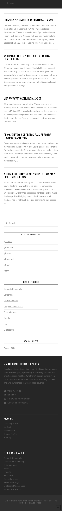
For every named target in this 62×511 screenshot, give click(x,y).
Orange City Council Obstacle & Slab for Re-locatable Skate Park (28, 136)
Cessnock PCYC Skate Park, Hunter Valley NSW (28, 20)
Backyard (9, 259)
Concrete (8, 247)
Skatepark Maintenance (14, 486)
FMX (6, 271)
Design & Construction (13, 306)
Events (7, 253)
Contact (7, 427)
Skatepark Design (11, 482)
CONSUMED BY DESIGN (35, 503)
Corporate (8, 295)
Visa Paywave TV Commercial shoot (22, 99)
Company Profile (11, 423)
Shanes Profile (10, 434)
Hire (5, 324)
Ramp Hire (8, 475)
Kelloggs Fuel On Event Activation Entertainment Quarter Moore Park (30, 175)
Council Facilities (11, 301)
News (6, 468)
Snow (7, 265)
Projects (7, 472)
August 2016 (9, 348)
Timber (8, 241)
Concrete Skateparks (13, 289)
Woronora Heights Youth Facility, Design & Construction (27, 57)
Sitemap (7, 437)
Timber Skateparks (12, 489)
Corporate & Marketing (14, 461)
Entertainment (10, 312)
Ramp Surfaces (11, 479)
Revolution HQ (10, 431)
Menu (10, 3)
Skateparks (9, 330)
